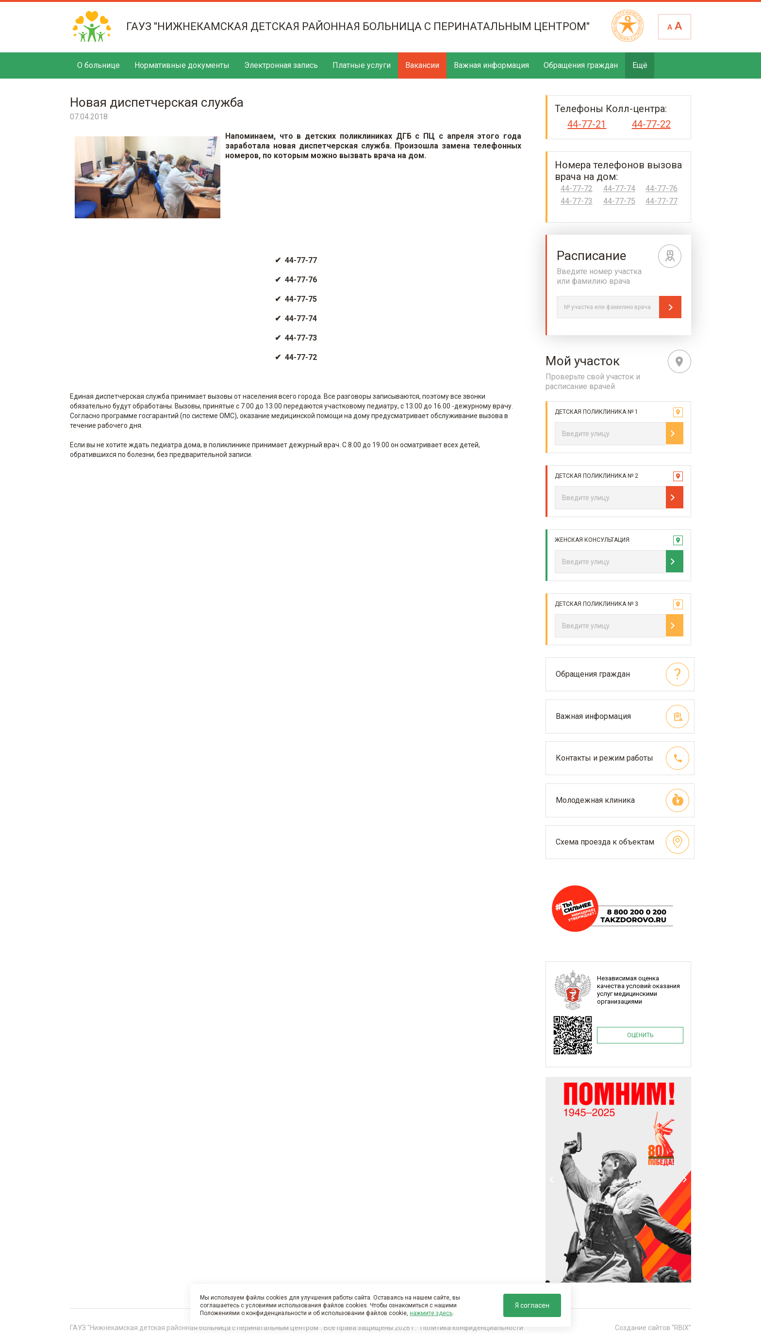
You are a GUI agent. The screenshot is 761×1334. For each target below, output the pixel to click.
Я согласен (532, 1305)
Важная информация (491, 65)
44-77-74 (619, 189)
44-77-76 (661, 189)
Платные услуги (361, 65)
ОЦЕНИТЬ (640, 1031)
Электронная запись (281, 65)
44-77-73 (577, 201)
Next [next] (685, 1177)
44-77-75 (619, 201)
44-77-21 (586, 124)
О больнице (98, 65)
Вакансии (422, 65)
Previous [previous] (552, 1177)
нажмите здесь (431, 1313)
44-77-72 (577, 189)
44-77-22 (651, 124)
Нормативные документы (182, 65)
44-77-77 (661, 201)
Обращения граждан (581, 65)
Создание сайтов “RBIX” (653, 1324)
